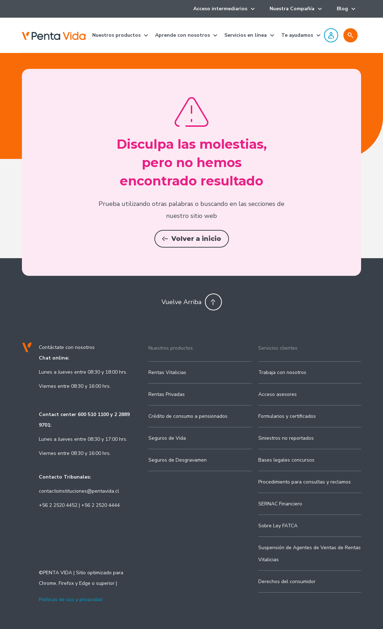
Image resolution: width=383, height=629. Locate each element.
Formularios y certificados (287, 416)
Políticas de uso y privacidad (70, 599)
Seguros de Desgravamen (177, 460)
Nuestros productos (170, 348)
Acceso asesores (277, 394)
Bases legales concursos (286, 460)
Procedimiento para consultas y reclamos (304, 482)
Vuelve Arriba (191, 301)
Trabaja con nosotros (282, 372)
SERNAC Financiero (280, 503)
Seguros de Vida (167, 438)
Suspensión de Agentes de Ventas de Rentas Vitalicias (309, 553)
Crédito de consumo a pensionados (188, 416)
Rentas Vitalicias (167, 372)
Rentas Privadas (166, 394)
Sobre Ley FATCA (277, 525)
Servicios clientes (277, 348)
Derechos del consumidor (287, 581)
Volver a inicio (191, 239)
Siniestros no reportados (286, 438)
